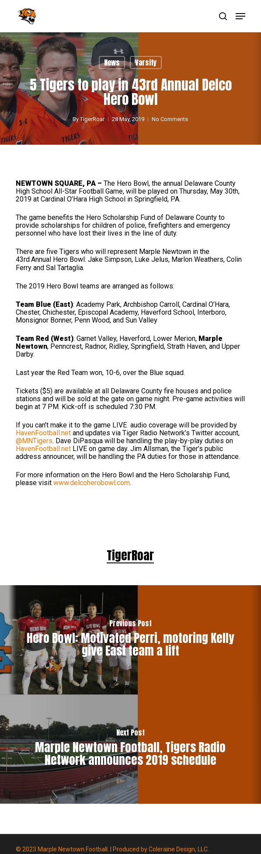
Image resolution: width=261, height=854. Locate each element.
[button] (240, 16)
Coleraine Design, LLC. (179, 849)
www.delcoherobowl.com (91, 483)
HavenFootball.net (43, 433)
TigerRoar (92, 119)
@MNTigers (34, 441)
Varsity (146, 62)
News (112, 62)
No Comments (170, 119)
